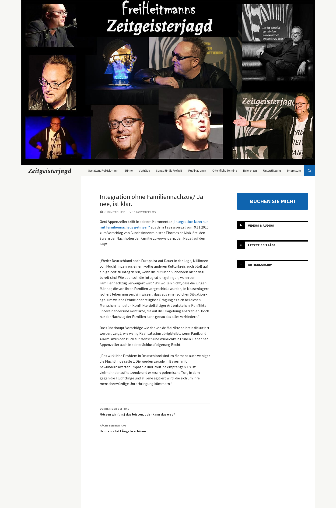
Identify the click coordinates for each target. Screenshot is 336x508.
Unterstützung (272, 171)
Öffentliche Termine (224, 171)
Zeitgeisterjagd (50, 171)
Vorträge (144, 171)
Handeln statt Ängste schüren (155, 428)
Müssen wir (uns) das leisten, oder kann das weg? (155, 411)
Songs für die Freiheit (169, 171)
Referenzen (250, 171)
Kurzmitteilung (115, 212)
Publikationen (197, 171)
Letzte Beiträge (262, 245)
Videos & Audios (261, 225)
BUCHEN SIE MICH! (272, 201)
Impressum (294, 171)
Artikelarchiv (260, 265)
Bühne (129, 171)
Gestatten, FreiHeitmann (103, 171)
